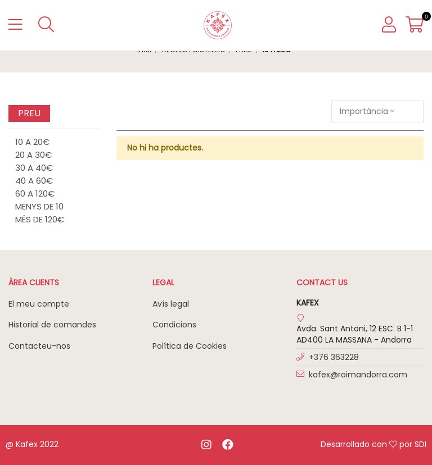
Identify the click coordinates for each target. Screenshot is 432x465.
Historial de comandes (52, 324)
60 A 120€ (35, 193)
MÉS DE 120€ (39, 219)
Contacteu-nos (39, 346)
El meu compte (38, 303)
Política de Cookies (189, 346)
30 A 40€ (34, 168)
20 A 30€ (33, 155)
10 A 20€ (32, 142)
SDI (420, 444)
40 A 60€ (34, 180)
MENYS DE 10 (39, 206)
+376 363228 (334, 357)
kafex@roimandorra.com (358, 374)
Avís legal (170, 303)
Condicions (174, 324)
